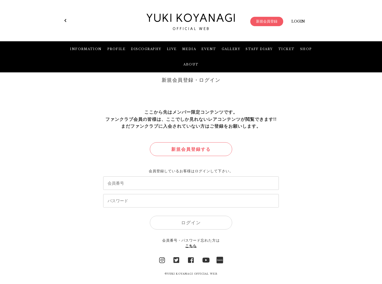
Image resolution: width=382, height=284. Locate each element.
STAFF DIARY (259, 49)
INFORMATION (86, 49)
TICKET (286, 49)
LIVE (172, 49)
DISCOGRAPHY (146, 49)
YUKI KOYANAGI (191, 21)
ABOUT (191, 64)
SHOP (306, 49)
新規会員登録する (191, 149)
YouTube (205, 259)
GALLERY (231, 49)
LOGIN (298, 21)
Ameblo (220, 259)
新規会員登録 (266, 21)
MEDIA (189, 49)
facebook (191, 259)
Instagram (162, 259)
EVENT (208, 49)
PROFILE (116, 49)
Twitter (176, 259)
